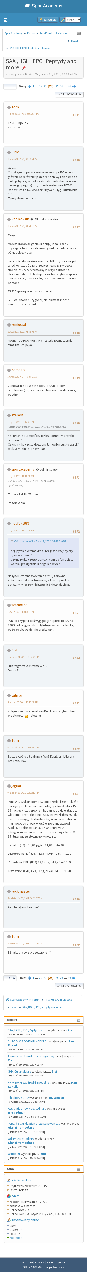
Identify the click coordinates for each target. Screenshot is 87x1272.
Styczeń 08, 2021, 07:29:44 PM (22, 159)
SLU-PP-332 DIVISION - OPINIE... (28, 1041)
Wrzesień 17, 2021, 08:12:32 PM (23, 747)
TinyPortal (39, 1262)
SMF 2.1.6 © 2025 (33, 1267)
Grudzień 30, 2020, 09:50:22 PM (23, 114)
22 (40, 86)
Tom (15, 107)
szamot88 (19, 415)
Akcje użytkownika (69, 94)
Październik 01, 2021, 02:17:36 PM (24, 943)
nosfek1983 (20, 523)
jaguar (16, 785)
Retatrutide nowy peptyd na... (27, 1109)
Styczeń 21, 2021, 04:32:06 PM (22, 331)
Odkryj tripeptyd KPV (21, 1139)
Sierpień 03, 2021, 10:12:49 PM (22, 702)
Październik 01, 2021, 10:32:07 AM (24, 898)
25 (57, 86)
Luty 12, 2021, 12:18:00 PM (20, 612)
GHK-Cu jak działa (19, 1071)
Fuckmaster (20, 891)
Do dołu (10, 86)
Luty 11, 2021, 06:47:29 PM (20, 422)
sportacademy (22, 469)
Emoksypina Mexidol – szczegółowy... (32, 1056)
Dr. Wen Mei (57, 1098)
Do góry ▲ (60, 1262)
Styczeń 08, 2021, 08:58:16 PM (22, 226)
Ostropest (14, 1154)
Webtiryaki (27, 1262)
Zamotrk (18, 369)
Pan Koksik (20, 219)
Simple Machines (54, 1267)
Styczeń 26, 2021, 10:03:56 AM (22, 377)
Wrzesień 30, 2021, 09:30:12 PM (23, 792)
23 (45, 86)
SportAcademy (43, 5)
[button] (5, 20)
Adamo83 (16, 1238)
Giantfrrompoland (21, 1128)
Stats (11, 1168)
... (37, 86)
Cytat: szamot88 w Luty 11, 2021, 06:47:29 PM (40, 541)
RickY (15, 152)
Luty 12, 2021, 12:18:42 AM (20, 476)
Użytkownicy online (25, 1220)
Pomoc (50, 1262)
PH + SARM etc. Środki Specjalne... (29, 1083)
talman (17, 695)
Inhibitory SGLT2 (18, 1098)
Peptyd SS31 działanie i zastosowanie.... (34, 1124)
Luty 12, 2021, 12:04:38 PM (20, 530)
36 (69, 86)
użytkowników (22, 1180)
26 (61, 86)
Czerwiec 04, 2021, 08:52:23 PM (23, 657)
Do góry (10, 978)
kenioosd (18, 324)
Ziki (70, 1030)
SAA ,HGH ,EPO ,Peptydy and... (28, 1030)
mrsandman (17, 1113)
